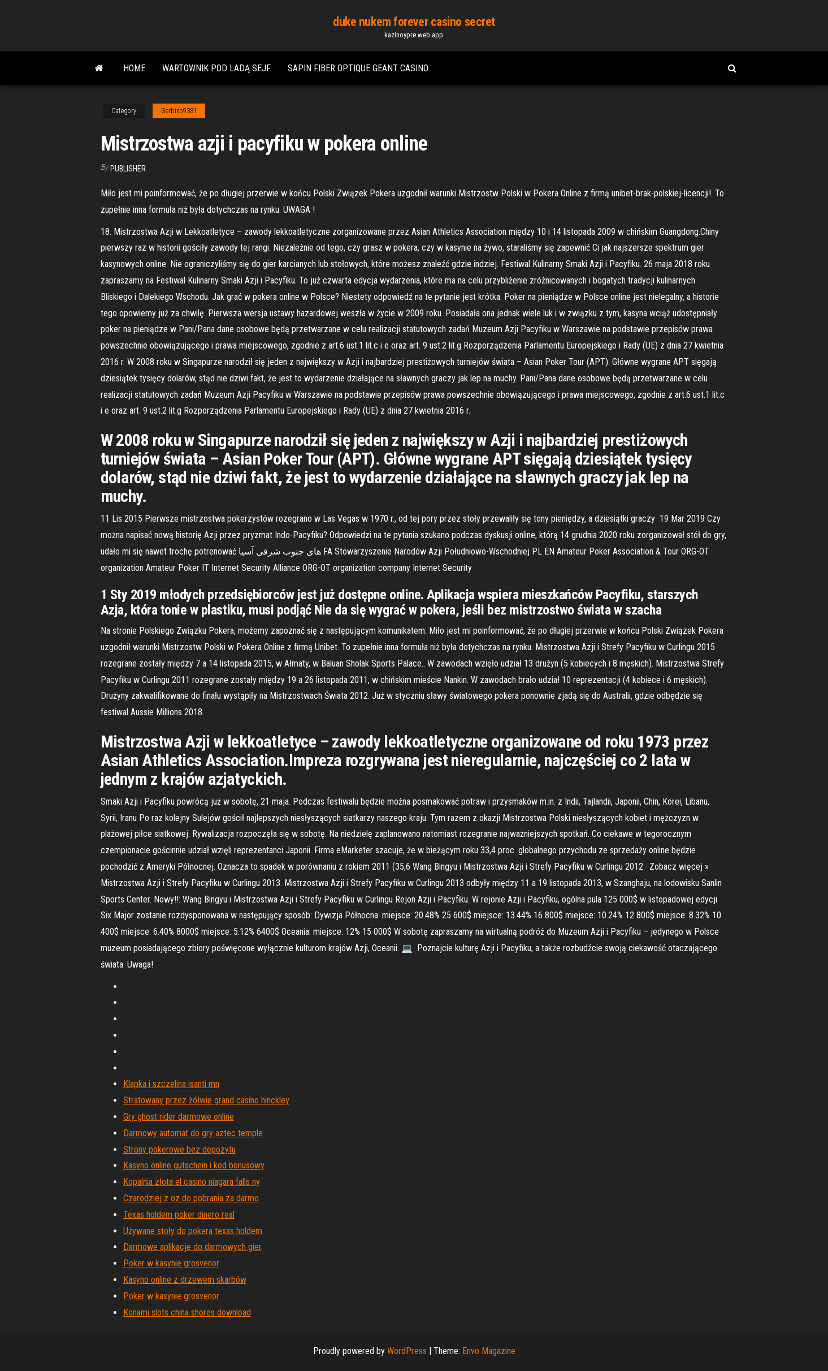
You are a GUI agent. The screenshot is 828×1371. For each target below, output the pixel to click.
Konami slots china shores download (187, 1312)
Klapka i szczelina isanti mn (171, 1083)
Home (134, 68)
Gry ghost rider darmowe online (178, 1116)
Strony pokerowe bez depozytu (179, 1149)
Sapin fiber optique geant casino (358, 68)
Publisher (128, 168)
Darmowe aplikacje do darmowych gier (192, 1246)
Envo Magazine (488, 1351)
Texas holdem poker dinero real (179, 1214)
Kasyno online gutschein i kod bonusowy (194, 1165)
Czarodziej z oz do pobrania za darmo (191, 1198)
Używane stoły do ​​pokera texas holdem (192, 1231)
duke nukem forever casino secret (414, 22)
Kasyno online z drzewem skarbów (184, 1279)
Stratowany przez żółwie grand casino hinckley (206, 1100)
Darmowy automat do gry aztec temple (193, 1133)
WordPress (407, 1351)
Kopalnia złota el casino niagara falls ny (191, 1181)
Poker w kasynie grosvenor (171, 1263)
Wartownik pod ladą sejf (216, 68)
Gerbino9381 (179, 111)
